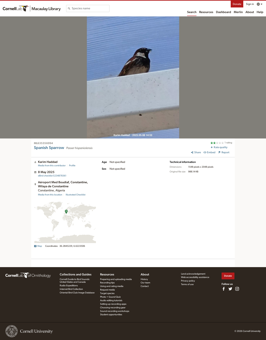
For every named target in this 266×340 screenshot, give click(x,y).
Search (191, 12)
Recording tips (107, 283)
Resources (206, 12)
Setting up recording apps (113, 304)
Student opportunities (111, 314)
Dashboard (223, 12)
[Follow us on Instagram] (237, 289)
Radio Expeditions (69, 285)
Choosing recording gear (113, 307)
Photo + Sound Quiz (110, 297)
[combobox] (90, 8)
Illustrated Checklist (75, 195)
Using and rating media (111, 286)
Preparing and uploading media (116, 279)
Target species (107, 293)
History (144, 279)
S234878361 (52, 176)
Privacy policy (188, 281)
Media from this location (50, 195)
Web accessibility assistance (195, 277)
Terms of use (187, 284)
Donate (237, 4)
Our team (145, 283)
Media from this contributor (52, 165)
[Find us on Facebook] (224, 289)
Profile (72, 165)
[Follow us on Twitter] (230, 289)
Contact (145, 286)
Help (260, 12)
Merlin (238, 12)
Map (38, 246)
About (249, 12)
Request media (107, 290)
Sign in (250, 4)
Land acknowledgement (193, 274)
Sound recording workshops (114, 311)
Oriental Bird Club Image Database (77, 293)
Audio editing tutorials (111, 300)
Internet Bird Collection (71, 289)
